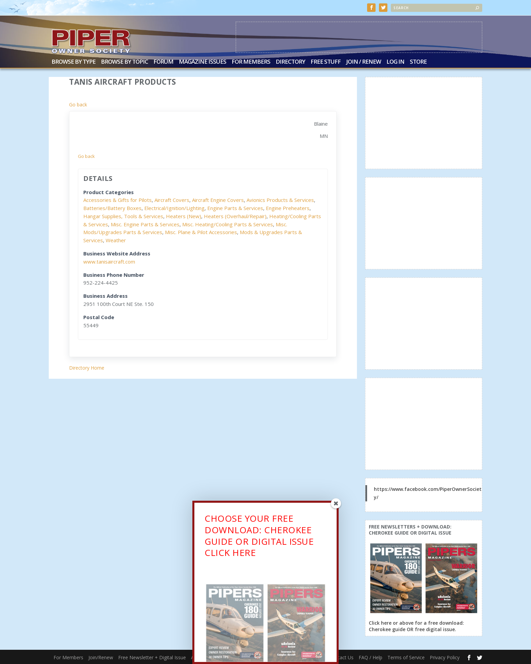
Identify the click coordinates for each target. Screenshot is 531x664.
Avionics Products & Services (280, 199)
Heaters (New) (183, 215)
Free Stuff (326, 62)
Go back (78, 104)
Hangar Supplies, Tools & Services (123, 215)
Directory (290, 62)
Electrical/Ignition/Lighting (174, 207)
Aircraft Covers (171, 199)
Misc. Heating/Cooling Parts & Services (227, 223)
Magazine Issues (202, 62)
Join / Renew (363, 62)
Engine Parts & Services (235, 207)
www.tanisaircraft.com (109, 260)
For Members (251, 62)
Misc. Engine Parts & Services (145, 223)
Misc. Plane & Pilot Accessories (201, 231)
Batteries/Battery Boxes (112, 207)
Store (418, 62)
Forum (163, 62)
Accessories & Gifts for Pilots (117, 199)
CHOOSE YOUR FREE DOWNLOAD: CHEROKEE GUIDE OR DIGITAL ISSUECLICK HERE (259, 539)
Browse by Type (73, 62)
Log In (395, 62)
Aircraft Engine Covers (218, 199)
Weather (116, 239)
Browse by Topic (124, 62)
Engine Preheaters (288, 207)
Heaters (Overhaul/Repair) (235, 215)
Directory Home (86, 367)
